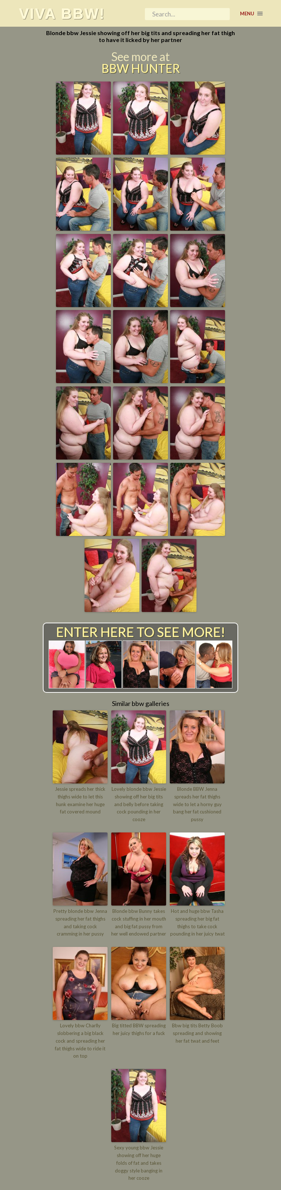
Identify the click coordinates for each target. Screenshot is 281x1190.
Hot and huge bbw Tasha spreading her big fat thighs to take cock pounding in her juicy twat (197, 922)
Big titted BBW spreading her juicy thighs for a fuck (139, 1029)
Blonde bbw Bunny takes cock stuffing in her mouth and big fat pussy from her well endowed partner (138, 922)
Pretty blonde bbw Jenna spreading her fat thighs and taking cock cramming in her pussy (80, 922)
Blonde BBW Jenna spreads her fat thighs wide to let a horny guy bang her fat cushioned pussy (197, 804)
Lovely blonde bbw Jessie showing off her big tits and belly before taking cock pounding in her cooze (139, 804)
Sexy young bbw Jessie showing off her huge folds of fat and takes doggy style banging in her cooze (138, 1163)
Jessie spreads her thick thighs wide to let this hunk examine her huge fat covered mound (80, 800)
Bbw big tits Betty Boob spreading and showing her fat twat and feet (197, 1033)
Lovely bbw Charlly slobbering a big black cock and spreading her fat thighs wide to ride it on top (80, 1041)
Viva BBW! (62, 13)
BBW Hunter (140, 68)
